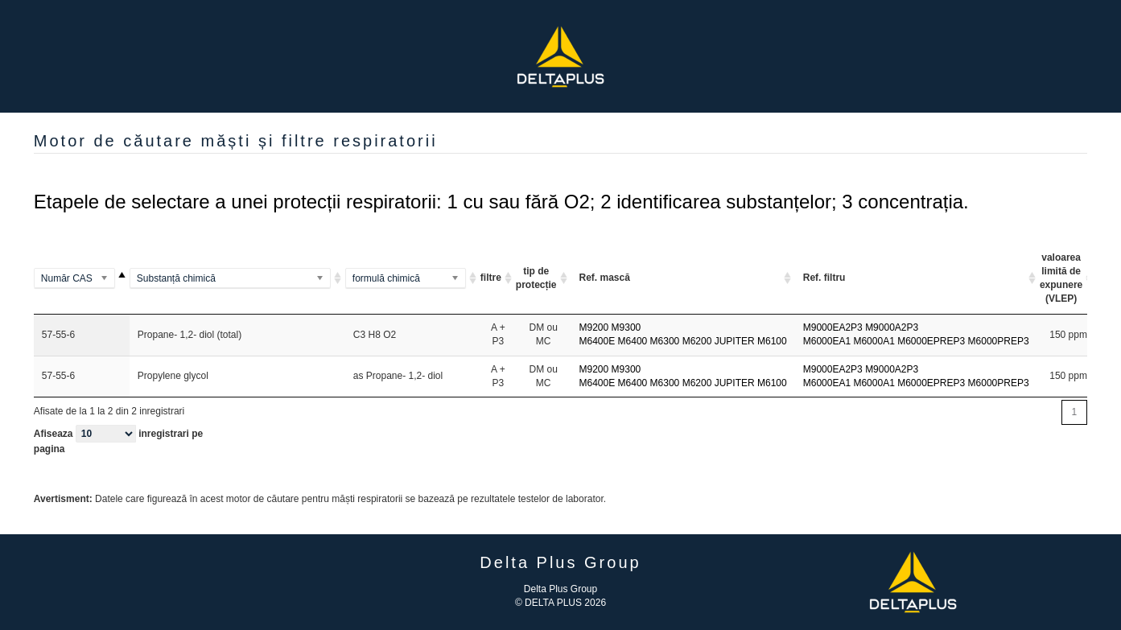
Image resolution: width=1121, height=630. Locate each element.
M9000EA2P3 (833, 327)
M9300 (626, 327)
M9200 (594, 327)
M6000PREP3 (998, 341)
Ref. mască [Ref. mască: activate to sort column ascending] (604, 277)
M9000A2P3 (891, 327)
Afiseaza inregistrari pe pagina (118, 440)
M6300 (665, 341)
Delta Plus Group (560, 589)
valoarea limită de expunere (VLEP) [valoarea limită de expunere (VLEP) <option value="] (1061, 278)
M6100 (772, 341)
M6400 (633, 341)
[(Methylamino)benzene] (237, 279)
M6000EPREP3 (931, 341)
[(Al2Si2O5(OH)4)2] (412, 279)
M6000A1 (873, 341)
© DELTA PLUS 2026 (560, 602)
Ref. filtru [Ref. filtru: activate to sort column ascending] (824, 277)
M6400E (597, 341)
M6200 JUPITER (718, 341)
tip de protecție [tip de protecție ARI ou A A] (536, 278)
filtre (490, 277)
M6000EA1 (827, 341)
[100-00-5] (82, 279)
